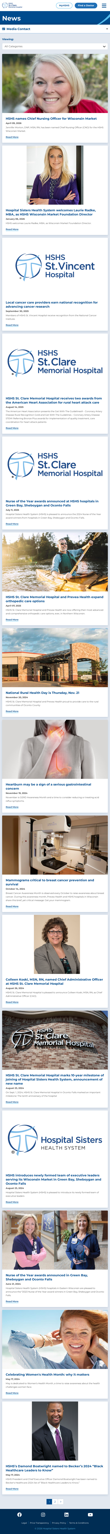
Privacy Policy (59, 1523)
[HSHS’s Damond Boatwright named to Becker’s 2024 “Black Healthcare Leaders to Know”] (55, 1448)
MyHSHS (64, 5)
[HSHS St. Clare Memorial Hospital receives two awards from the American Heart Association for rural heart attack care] (55, 384)
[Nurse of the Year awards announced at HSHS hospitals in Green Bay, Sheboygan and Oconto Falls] (55, 483)
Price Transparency (39, 1523)
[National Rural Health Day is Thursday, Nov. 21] (55, 672)
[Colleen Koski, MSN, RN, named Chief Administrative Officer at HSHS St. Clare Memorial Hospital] (55, 961)
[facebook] (19, 1515)
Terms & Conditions (79, 1523)
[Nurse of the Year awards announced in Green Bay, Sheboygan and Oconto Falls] (55, 1259)
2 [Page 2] (55, 1501)
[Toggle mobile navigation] (104, 5)
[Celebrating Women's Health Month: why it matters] (55, 1354)
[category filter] (55, 46)
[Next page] (61, 1502)
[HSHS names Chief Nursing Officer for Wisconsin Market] (55, 98)
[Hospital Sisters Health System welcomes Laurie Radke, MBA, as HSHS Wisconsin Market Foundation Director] (55, 190)
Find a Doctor (86, 5)
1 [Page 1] (49, 1501)
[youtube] (90, 1515)
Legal (24, 1523)
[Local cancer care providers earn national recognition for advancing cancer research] (55, 284)
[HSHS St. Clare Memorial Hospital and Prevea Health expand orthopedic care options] (55, 578)
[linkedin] (66, 1515)
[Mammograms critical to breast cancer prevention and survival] (55, 864)
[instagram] (43, 1515)
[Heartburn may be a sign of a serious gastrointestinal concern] (55, 766)
